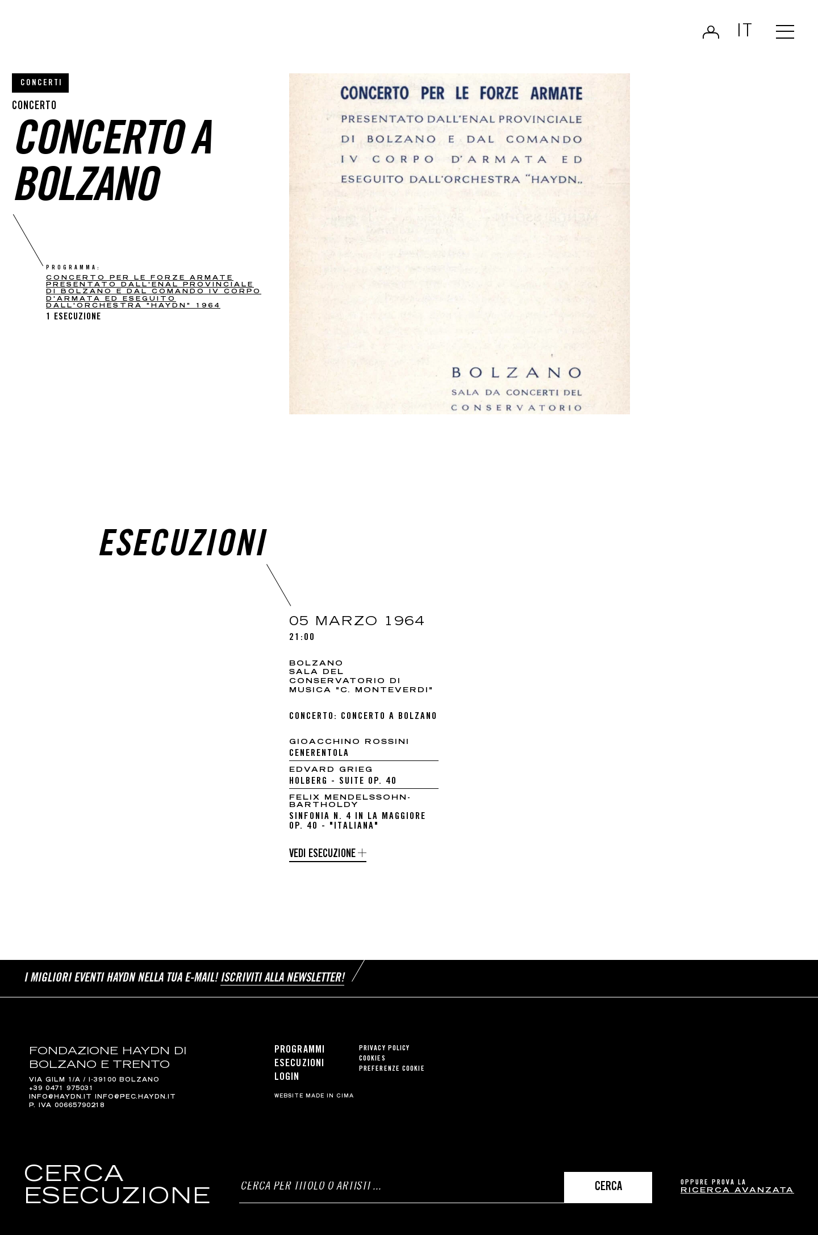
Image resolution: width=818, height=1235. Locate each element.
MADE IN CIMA (330, 1096)
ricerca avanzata (737, 1191)
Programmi (299, 1050)
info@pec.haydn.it (135, 1097)
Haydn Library (118, 36)
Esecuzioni (299, 1064)
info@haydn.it (60, 1097)
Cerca (608, 1188)
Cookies (372, 1059)
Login (711, 32)
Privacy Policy (384, 1049)
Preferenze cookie (392, 1069)
